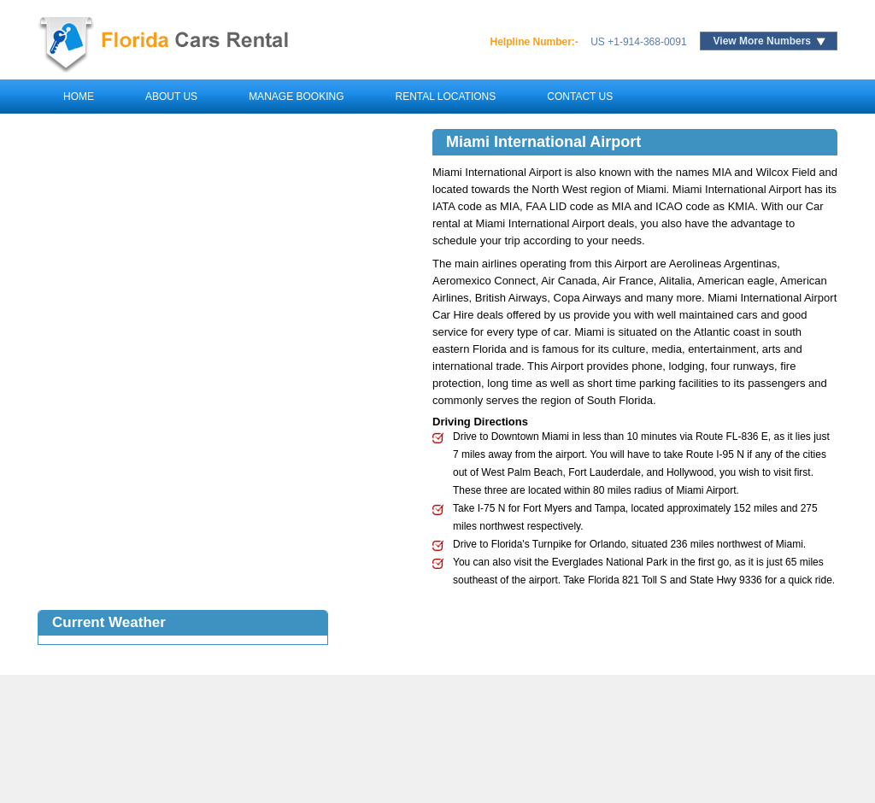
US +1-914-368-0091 (638, 42)
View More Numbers (762, 41)
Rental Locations (445, 97)
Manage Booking (296, 97)
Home (78, 97)
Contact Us (580, 97)
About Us (171, 97)
